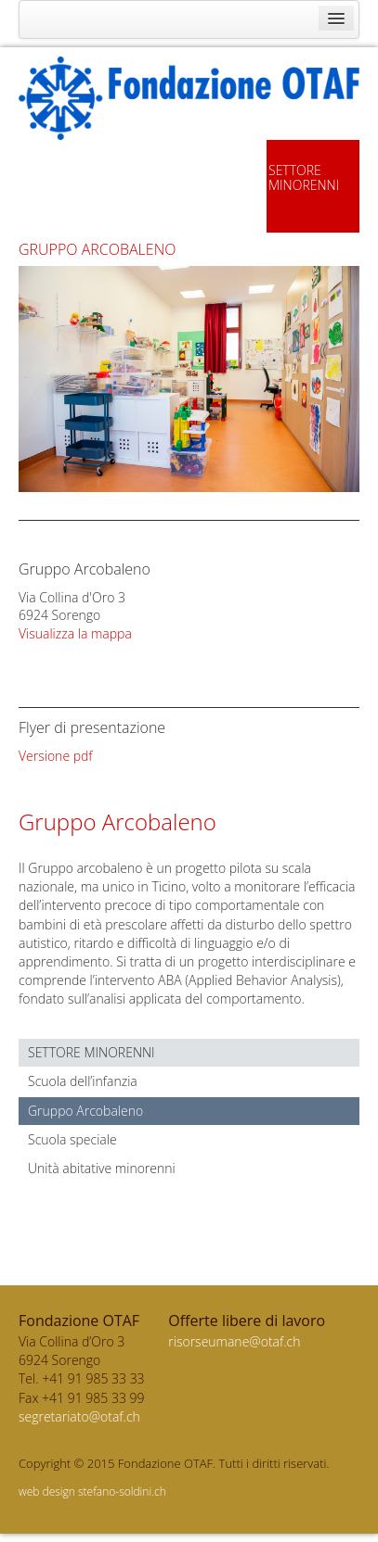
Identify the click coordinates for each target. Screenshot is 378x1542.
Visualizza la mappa (75, 633)
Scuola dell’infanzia (82, 1081)
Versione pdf (56, 756)
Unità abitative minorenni (102, 1168)
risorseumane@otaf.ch (234, 1341)
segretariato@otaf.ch (79, 1416)
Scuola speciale (72, 1139)
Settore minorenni (91, 1052)
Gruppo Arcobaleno (85, 1110)
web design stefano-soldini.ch (92, 1491)
